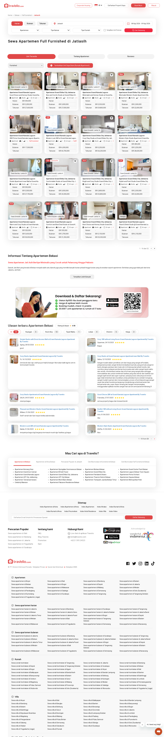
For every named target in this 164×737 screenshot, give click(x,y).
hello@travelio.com (77, 537)
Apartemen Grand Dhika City (95, 472)
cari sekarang (138, 30)
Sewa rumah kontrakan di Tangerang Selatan (63, 666)
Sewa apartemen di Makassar (58, 587)
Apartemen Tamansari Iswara (25, 480)
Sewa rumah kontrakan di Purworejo (60, 685)
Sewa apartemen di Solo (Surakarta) (133, 591)
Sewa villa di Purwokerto (128, 719)
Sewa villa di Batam (18, 707)
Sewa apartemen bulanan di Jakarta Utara (62, 639)
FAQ (39, 533)
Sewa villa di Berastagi (91, 707)
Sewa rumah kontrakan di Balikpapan (24, 672)
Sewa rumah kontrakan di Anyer (95, 669)
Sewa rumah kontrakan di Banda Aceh (61, 672)
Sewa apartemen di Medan (129, 587)
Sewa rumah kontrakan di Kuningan (96, 679)
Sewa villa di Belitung (55, 707)
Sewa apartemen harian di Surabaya (96, 609)
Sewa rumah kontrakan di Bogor (23, 669)
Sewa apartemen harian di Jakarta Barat (134, 612)
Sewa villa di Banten (90, 703)
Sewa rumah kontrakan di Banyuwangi (25, 676)
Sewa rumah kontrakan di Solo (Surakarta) (62, 688)
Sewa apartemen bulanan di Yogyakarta (62, 651)
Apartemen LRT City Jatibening (26, 477)
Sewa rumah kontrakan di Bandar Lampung (99, 672)
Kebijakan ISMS (71, 567)
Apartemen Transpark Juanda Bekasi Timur (101, 480)
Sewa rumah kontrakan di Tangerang (60, 663)
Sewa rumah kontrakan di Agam (59, 669)
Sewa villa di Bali (53, 700)
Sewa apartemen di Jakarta (19, 540)
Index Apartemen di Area (70, 507)
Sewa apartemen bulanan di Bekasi (24, 639)
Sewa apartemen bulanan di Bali (59, 645)
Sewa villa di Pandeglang (128, 716)
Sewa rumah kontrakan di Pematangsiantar (135, 682)
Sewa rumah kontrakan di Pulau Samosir (26, 685)
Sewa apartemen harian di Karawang (133, 624)
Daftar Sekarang (139, 517)
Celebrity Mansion (21, 482)
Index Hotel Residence (88, 511)
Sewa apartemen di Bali (17, 533)
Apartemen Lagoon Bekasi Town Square (134, 472)
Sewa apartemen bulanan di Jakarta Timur (26, 642)
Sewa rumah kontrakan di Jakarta (95, 663)
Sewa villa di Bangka (54, 703)
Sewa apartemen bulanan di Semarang (97, 651)
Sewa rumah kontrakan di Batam (59, 676)
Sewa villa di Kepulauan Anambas (23, 713)
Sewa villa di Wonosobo (128, 726)
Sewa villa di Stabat (18, 726)
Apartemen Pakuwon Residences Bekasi (64, 482)
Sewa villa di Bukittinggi (19, 710)
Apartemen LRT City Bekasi (59, 477)
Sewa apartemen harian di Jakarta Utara (62, 612)
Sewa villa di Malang (54, 716)
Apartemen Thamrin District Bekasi (97, 477)
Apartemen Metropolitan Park (131, 480)
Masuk (153, 5)
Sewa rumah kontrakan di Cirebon (23, 679)
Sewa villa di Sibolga (90, 723)
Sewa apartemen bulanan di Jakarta (24, 636)
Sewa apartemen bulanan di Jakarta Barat (135, 639)
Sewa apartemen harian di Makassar (24, 624)
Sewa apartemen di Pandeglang (23, 591)
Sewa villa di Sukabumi (55, 726)
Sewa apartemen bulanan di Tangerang (134, 636)
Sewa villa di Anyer (18, 700)
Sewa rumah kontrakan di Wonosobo (96, 688)
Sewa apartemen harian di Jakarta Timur (26, 615)
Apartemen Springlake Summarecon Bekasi (66, 469)
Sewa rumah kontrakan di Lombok (132, 679)
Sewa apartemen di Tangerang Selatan (134, 594)
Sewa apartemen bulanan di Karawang (134, 651)
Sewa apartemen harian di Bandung (60, 609)
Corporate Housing (83, 5)
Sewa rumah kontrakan (19, 663)
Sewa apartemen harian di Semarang (97, 624)
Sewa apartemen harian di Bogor (95, 615)
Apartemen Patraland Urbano (95, 474)
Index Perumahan (70, 511)
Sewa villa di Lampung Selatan (94, 713)
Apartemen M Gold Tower (59, 472)
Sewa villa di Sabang (18, 723)
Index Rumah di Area (54, 511)
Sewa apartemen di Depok (93, 584)
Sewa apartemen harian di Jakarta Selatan (99, 612)
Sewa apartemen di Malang (93, 587)
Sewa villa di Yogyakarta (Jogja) (23, 729)
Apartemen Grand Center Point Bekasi (134, 469)
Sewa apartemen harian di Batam (132, 618)
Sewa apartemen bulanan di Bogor (96, 642)
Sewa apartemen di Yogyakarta (20, 544)
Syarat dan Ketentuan (55, 567)
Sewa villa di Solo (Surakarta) (130, 723)
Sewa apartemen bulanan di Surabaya (97, 636)
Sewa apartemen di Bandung (19, 537)
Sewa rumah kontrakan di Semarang (133, 685)
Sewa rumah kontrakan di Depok (23, 666)
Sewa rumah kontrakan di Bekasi (131, 666)
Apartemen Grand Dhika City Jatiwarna (64, 474)
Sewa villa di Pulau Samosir (93, 719)
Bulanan (30, 23)
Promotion (42, 540)
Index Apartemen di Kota (49, 507)
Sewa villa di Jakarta (127, 710)
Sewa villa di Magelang (19, 716)
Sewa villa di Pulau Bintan (56, 719)
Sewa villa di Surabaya (91, 726)
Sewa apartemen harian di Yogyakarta (61, 624)
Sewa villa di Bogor (126, 707)
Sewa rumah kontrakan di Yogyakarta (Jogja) (136, 688)
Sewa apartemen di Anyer (20, 581)
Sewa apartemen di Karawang (22, 587)
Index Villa (102, 511)
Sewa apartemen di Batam (129, 581)
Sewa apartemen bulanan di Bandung (61, 636)
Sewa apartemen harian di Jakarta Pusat (62, 615)
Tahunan (42, 23)
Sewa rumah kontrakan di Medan (95, 682)
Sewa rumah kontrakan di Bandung (132, 663)
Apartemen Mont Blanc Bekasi (61, 480)
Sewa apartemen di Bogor (56, 584)
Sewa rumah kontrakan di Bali (130, 669)
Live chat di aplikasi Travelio (81, 533)
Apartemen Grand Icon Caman (26, 472)
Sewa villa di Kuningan (55, 713)
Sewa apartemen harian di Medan (23, 618)
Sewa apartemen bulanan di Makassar (25, 651)
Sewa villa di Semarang (55, 723)
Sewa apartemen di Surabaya (20, 547)
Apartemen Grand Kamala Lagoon (27, 474)
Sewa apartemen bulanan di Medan (24, 645)
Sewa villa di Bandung (19, 703)
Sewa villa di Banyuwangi (129, 703)
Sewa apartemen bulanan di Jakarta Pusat (62, 642)
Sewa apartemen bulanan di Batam (132, 645)
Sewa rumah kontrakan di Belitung (95, 676)
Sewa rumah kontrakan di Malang (59, 682)
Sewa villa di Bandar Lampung (130, 700)
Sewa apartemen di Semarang (94, 591)
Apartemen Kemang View (24, 469)
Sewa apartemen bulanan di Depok (132, 642)
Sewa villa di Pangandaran (20, 719)
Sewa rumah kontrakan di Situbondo (24, 688)
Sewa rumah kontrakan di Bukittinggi (133, 676)
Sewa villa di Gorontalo (91, 710)
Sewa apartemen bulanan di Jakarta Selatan (99, 639)
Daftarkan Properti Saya (116, 5)
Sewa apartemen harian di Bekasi (23, 612)
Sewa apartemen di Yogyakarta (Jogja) (25, 597)
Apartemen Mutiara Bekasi (94, 469)
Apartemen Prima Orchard (129, 474)
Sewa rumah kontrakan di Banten (132, 672)
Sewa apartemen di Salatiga (57, 591)
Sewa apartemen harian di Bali (58, 618)
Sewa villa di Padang (90, 716)
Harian (17, 23)
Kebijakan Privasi (39, 567)
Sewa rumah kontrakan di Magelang (24, 682)
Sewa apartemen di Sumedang (22, 594)
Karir (40, 544)
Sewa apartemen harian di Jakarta (24, 609)
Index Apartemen (88, 507)
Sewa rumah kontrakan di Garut (58, 679)
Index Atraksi (101, 507)
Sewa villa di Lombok (127, 713)
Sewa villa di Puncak (54, 729)
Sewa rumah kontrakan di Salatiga (95, 685)
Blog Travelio (43, 537)
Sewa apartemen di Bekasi (21, 584)
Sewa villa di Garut (54, 710)
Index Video (113, 511)
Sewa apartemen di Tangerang (94, 594)
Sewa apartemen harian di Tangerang (133, 609)
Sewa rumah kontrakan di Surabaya (96, 666)
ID (99, 5)
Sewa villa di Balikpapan (92, 700)
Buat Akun (138, 5)
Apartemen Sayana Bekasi (129, 477)
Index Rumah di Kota (116, 507)
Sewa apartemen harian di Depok (132, 615)
